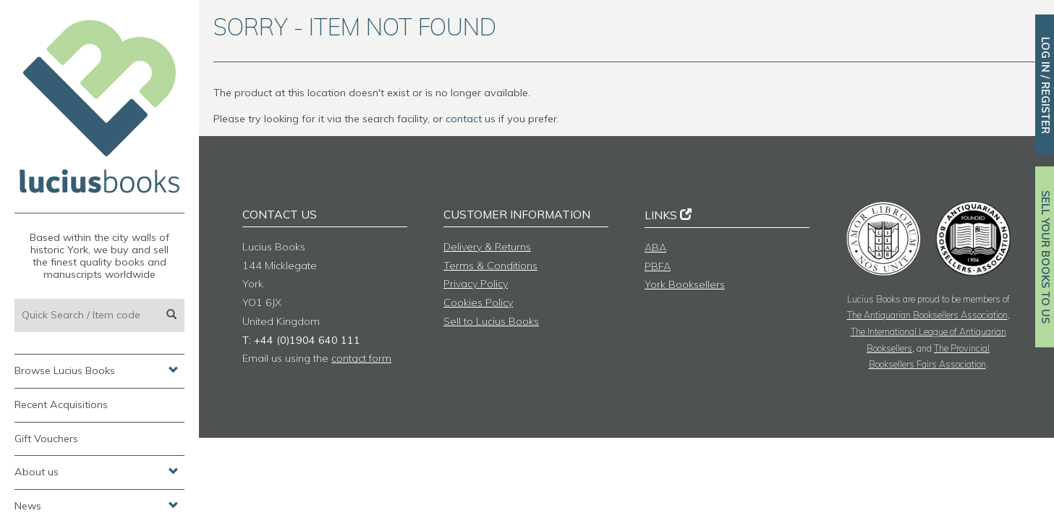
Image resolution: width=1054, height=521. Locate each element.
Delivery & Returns (487, 246)
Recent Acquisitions (61, 404)
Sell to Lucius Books (491, 321)
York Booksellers (685, 284)
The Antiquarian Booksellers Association (927, 315)
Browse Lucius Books (96, 370)
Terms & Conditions (490, 265)
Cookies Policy (478, 302)
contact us (471, 118)
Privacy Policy (475, 283)
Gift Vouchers (46, 438)
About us (96, 471)
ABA (655, 247)
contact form (361, 358)
